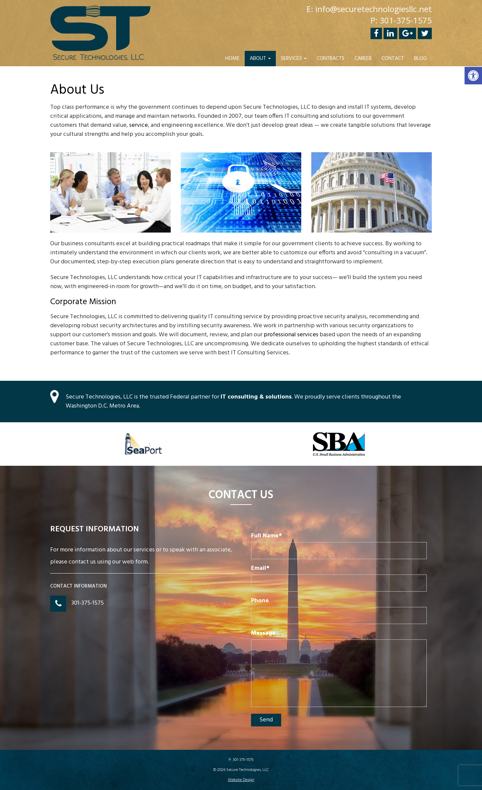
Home (232, 58)
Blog (420, 58)
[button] (473, 75)
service (138, 125)
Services (294, 58)
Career (363, 58)
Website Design (241, 780)
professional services (291, 335)
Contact (393, 58)
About (260, 58)
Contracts (330, 58)
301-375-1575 (87, 603)
